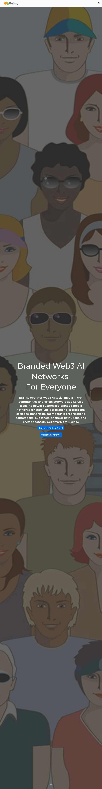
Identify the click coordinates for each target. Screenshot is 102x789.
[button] (99, 4)
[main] (51, 376)
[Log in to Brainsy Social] (51, 428)
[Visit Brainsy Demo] (51, 435)
